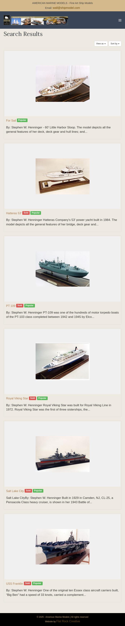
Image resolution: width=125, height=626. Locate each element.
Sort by (115, 43)
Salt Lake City (15, 491)
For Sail (11, 120)
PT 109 (10, 305)
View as (101, 43)
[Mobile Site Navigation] (120, 20)
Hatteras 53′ (14, 213)
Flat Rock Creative (68, 621)
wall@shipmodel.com (66, 7)
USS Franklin (14, 583)
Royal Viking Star (17, 398)
